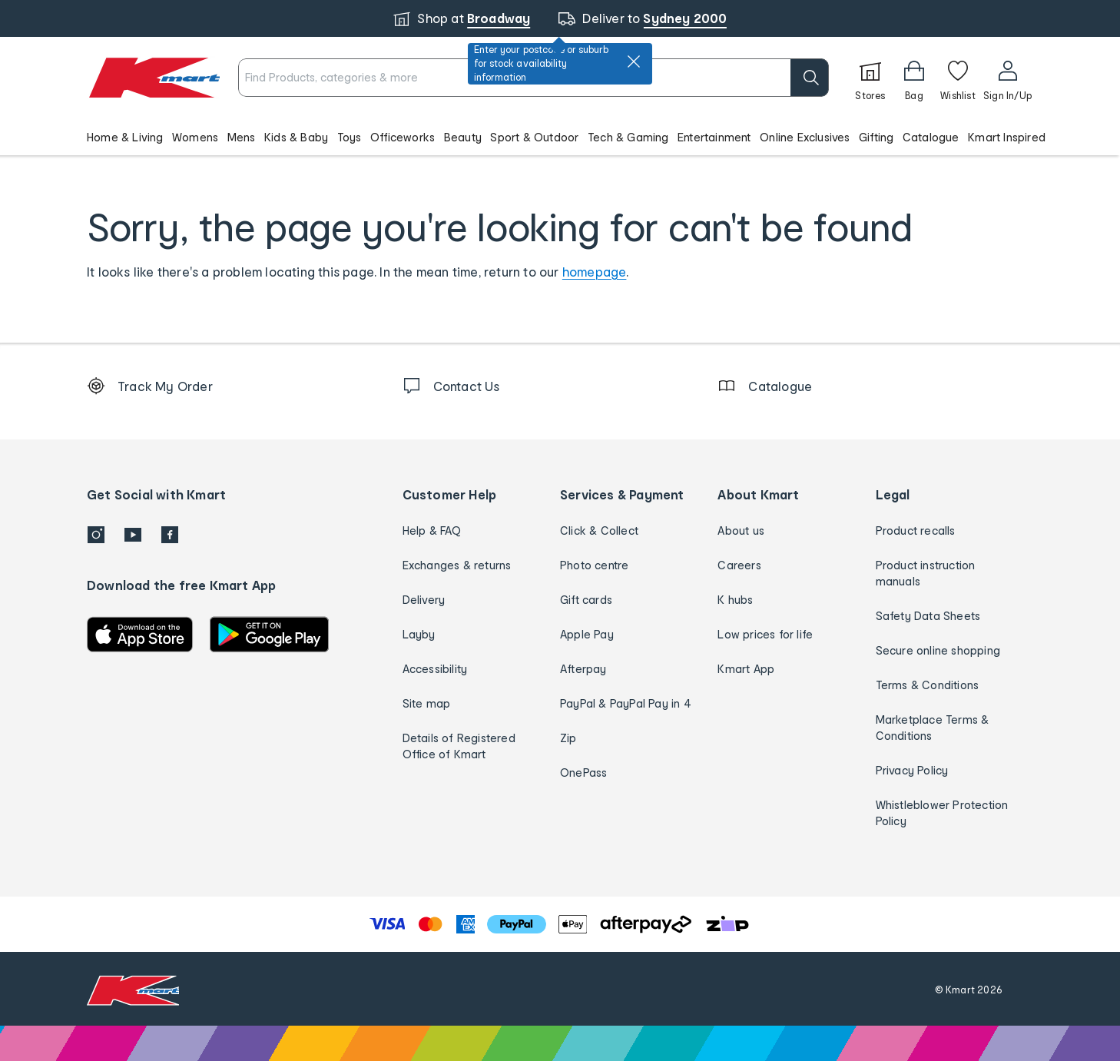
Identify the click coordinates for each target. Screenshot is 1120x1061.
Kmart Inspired (1006, 137)
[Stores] (870, 77)
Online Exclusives (805, 137)
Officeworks (402, 137)
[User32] (1007, 77)
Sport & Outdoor (534, 137)
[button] (560, 136)
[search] (809, 77)
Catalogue (931, 137)
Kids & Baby (296, 137)
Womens (195, 137)
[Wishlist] (958, 77)
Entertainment (714, 137)
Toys (349, 137)
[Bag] (914, 77)
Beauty (463, 137)
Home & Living (125, 137)
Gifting (876, 137)
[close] (633, 61)
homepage (594, 271)
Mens (241, 137)
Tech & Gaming (628, 137)
